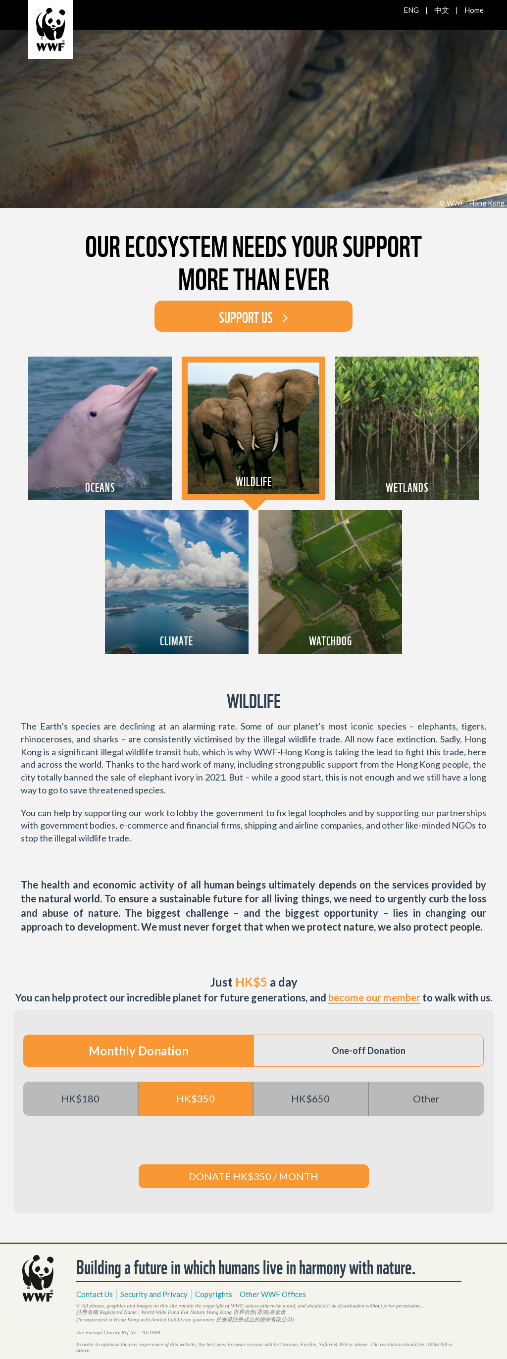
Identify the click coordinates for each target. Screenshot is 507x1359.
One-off (369, 1050)
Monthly (139, 1051)
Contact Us (94, 1294)
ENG (411, 9)
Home (474, 9)
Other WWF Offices (273, 1294)
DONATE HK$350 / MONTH (253, 1176)
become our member (374, 997)
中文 (441, 9)
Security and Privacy (154, 1294)
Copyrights (213, 1294)
